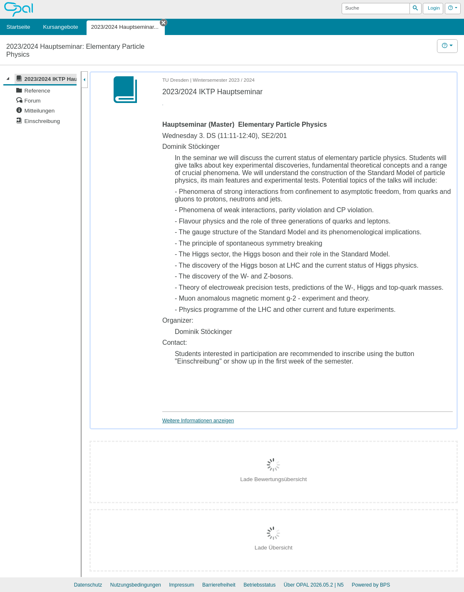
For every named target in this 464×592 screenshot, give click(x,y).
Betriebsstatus (259, 585)
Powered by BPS (371, 585)
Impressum (181, 585)
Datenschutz (88, 585)
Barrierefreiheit (219, 585)
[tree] (40, 100)
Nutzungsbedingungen (135, 585)
